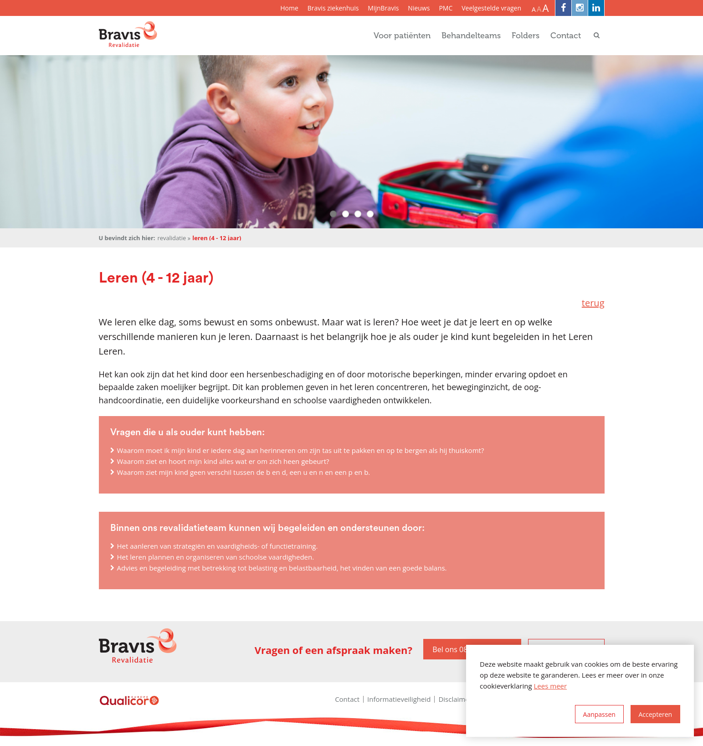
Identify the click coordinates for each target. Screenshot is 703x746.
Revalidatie (171, 238)
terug (593, 303)
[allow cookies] (655, 714)
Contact (565, 36)
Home (289, 8)
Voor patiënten (402, 36)
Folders (525, 36)
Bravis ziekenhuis (333, 8)
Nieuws (419, 8)
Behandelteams (471, 36)
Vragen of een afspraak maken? (333, 650)
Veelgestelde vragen (491, 8)
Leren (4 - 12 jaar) (216, 238)
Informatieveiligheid (399, 699)
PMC (445, 8)
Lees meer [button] (550, 685)
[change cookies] (599, 714)
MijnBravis (383, 8)
